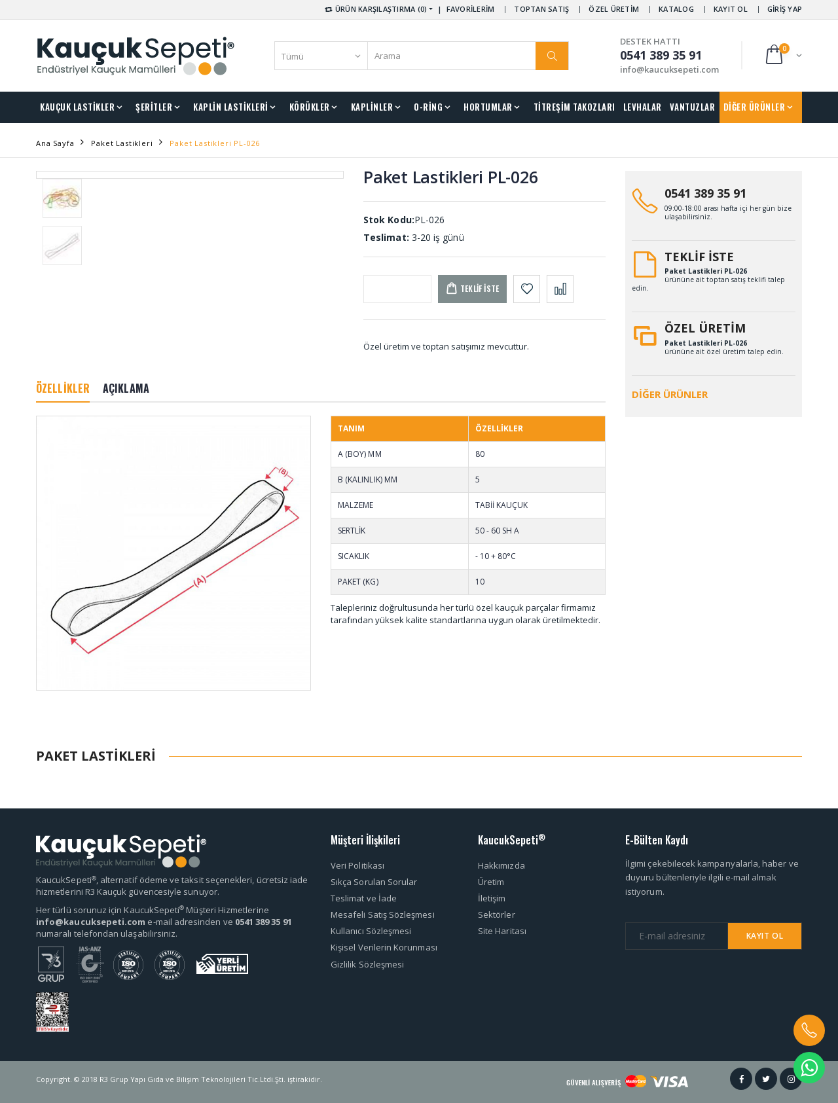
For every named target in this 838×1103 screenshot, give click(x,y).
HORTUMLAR (488, 106)
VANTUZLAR (693, 106)
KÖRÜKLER (309, 106)
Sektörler (496, 914)
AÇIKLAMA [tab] (126, 388)
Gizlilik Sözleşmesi (367, 964)
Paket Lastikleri (122, 143)
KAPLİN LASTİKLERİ (230, 106)
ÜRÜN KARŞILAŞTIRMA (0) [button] (375, 9)
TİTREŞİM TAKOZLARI (574, 106)
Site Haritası (502, 931)
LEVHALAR (642, 106)
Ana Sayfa (55, 143)
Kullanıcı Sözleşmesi (371, 931)
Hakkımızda (501, 865)
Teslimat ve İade (364, 898)
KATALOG (676, 9)
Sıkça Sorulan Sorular (374, 882)
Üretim (491, 882)
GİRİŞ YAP (784, 9)
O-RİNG (428, 106)
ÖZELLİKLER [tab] (63, 388)
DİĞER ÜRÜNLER (754, 106)
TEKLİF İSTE (699, 256)
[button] (782, 55)
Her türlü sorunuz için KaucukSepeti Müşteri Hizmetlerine (152, 910)
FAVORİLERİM (470, 9)
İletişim (492, 898)
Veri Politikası (357, 865)
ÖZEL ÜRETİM (614, 9)
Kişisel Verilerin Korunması (384, 947)
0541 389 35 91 (705, 193)
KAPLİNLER (372, 106)
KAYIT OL (731, 9)
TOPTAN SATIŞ (541, 9)
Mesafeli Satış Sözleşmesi (383, 914)
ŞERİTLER (154, 106)
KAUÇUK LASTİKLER (77, 106)
